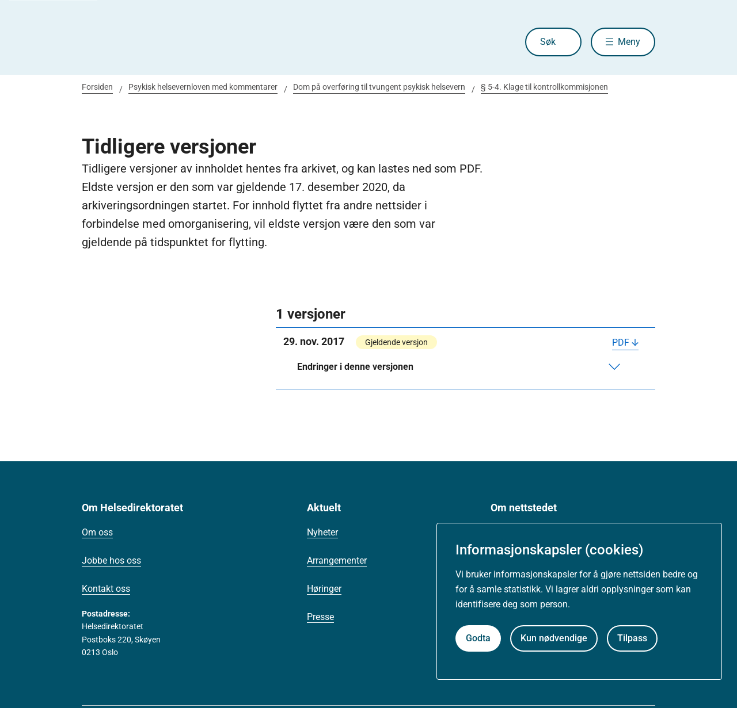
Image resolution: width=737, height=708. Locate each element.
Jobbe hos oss (111, 560)
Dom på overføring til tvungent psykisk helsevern (379, 86)
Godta (478, 638)
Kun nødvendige (554, 638)
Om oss (97, 532)
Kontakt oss (106, 588)
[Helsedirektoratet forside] (165, 42)
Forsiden (97, 86)
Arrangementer (337, 560)
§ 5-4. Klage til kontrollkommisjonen (544, 86)
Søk (547, 41)
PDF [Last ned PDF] (620, 342)
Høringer (324, 588)
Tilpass (632, 638)
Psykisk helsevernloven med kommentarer (203, 86)
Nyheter (322, 532)
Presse (320, 616)
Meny (629, 41)
